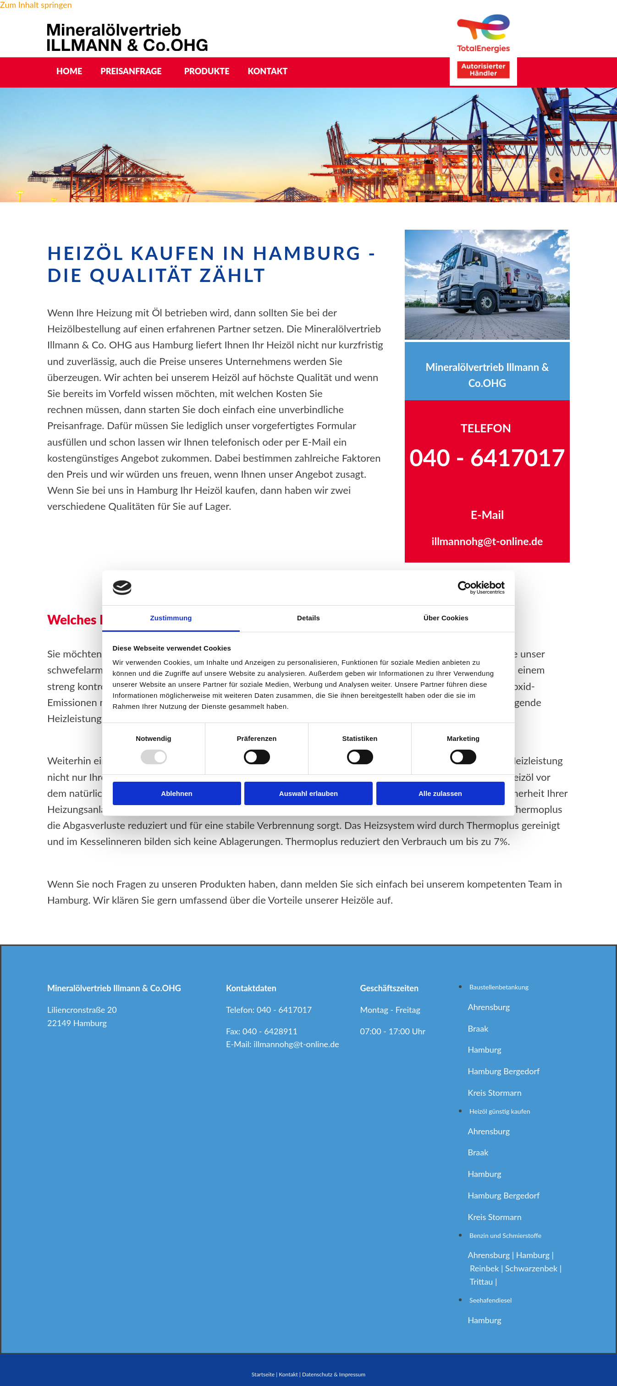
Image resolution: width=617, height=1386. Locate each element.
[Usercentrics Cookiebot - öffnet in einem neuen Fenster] (464, 588)
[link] (133, 71)
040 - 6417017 (284, 1010)
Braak (478, 1028)
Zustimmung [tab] (171, 618)
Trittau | (485, 1281)
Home (69, 71)
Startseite (263, 1374)
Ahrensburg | (492, 1255)
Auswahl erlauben (308, 793)
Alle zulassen (440, 793)
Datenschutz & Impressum (333, 1374)
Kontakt (268, 71)
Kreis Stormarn (494, 1093)
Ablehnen (176, 793)
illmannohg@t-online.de (296, 1044)
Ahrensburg (489, 1007)
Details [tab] (308, 618)
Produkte (207, 71)
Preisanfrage (130, 71)
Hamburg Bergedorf (504, 1071)
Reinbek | (487, 1268)
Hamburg (484, 1049)
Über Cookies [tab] (446, 618)
